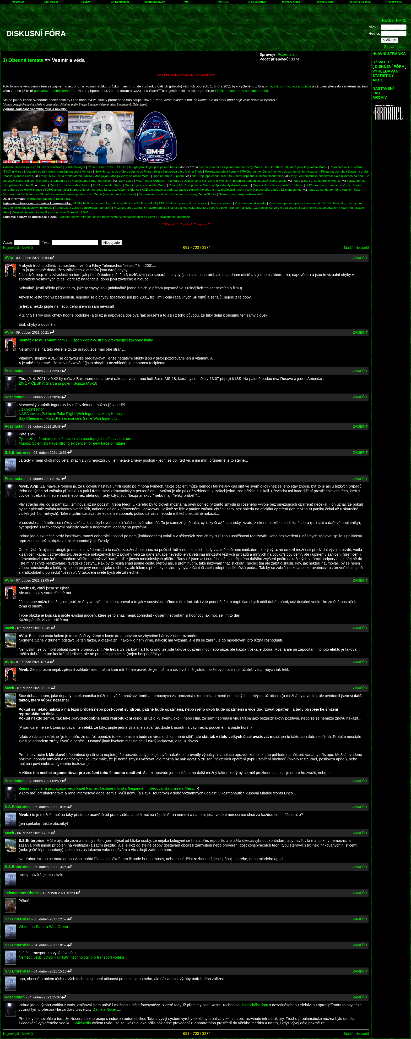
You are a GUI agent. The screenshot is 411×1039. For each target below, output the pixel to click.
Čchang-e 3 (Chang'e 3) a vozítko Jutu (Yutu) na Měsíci (73, 180)
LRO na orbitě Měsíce (325, 180)
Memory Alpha (291, 2)
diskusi (42, 185)
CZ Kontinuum (120, 2)
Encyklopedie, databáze (174, 216)
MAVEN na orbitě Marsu (65, 176)
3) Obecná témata (23, 60)
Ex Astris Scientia (360, 2)
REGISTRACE (394, 20)
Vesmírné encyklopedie (251, 203)
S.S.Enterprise (17, 452)
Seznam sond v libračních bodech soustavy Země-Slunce (178, 194)
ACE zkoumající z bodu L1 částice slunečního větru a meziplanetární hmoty (193, 189)
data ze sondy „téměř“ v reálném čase (335, 189)
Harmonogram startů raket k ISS (49, 198)
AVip (9, 258)
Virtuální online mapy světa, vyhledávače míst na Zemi (118, 216)
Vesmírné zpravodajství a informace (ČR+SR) (300, 203)
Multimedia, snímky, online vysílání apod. (111, 203)
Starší (348, 248)
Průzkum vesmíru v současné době (241, 91)
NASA (76, 203)
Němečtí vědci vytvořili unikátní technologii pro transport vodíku (71, 957)
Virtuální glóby (69, 216)
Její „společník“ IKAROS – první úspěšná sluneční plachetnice (241, 176)
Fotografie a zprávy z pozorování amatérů (83, 207)
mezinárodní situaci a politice (289, 86)
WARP (188, 2)
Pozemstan (287, 54)
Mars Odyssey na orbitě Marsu (145, 185)
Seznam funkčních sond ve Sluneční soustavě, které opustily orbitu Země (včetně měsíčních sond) (69, 194)
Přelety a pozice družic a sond (187, 203)
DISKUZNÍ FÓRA (389, 66)
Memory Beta (325, 2)
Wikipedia (83, 1023)
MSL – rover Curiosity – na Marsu (158, 180)
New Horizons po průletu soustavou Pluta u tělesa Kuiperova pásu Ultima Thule (148, 171)
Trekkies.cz (17, 2)
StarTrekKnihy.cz (154, 2)
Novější (27, 248)
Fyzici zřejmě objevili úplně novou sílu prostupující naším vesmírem (75, 438)
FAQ (376, 93)
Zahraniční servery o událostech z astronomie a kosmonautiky (296, 207)
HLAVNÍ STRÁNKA (389, 54)
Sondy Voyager (74, 167)
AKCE (377, 80)
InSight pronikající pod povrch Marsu (154, 167)
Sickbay (86, 2)
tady (44, 176)
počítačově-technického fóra (55, 91)
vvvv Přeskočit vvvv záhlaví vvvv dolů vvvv (186, 74)
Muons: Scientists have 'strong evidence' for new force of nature (72, 443)
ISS (161, 203)
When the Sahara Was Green (43, 927)
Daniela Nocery (105, 1009)
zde (194, 176)
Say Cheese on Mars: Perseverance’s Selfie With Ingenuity (68, 418)
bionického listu (255, 1005)
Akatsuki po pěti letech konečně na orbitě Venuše (58, 171)
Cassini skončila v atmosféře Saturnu (278, 185)
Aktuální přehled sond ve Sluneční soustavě (32, 167)
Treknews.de (394, 2)
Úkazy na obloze (221, 203)
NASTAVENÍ (383, 88)
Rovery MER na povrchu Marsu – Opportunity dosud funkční (209, 185)
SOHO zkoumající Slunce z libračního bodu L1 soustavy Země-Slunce (92, 189)
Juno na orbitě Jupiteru (168, 176)
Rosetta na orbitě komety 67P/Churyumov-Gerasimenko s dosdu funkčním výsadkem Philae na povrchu (275, 171)
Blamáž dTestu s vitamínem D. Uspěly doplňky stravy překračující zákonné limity (86, 340)
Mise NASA (148, 203)
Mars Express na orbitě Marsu (70, 185)
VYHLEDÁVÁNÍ (385, 71)
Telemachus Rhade (22, 893)
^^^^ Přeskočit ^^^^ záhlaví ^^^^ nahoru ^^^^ (186, 224)
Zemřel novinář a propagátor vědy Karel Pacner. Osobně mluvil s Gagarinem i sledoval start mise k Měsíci (107, 788)
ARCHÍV (379, 97)
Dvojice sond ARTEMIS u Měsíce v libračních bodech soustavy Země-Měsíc (235, 180)
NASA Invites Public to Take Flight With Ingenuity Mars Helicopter (73, 414)
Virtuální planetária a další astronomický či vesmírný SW (50, 212)
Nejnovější (11, 248)
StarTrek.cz (51, 2)
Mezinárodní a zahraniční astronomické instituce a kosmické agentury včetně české (170, 207)
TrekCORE (222, 2)
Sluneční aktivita (240, 207)
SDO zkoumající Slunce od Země (328, 185)
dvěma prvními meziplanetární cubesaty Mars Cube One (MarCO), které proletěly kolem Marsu (263, 167)
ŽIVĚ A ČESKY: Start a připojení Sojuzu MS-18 (58, 383)
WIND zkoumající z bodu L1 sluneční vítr (273, 189)
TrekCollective (257, 2)
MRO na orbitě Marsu (107, 185)
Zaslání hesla (395, 47)
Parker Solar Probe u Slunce (107, 167)
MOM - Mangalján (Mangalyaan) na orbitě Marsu (117, 176)
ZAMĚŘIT (360, 258)
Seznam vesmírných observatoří (241, 194)
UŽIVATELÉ (382, 62)
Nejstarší (362, 248)
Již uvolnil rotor (31, 409)
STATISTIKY (383, 76)
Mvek (9, 628)
